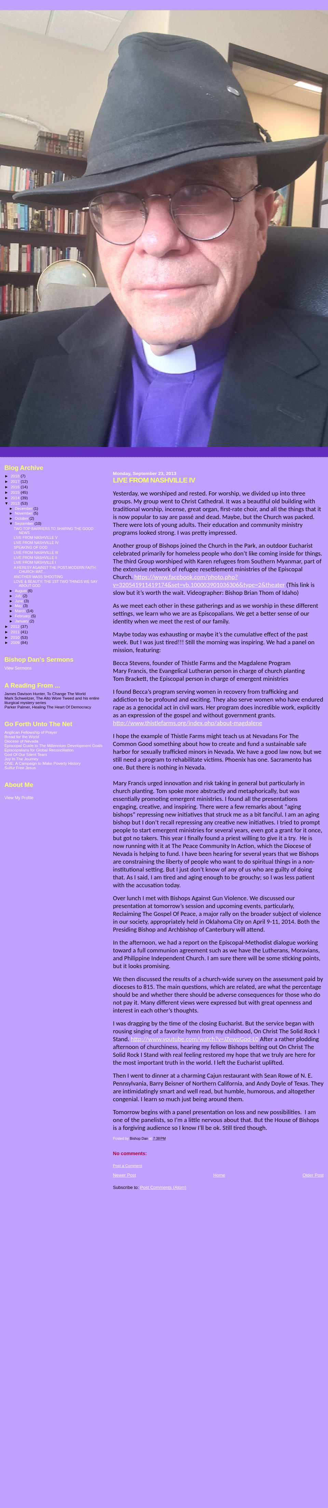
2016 (15, 487)
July (19, 596)
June (19, 601)
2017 (15, 481)
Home (219, 1175)
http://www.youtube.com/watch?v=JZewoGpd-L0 (195, 1039)
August (21, 591)
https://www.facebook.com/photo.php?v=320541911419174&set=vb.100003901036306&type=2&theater (199, 581)
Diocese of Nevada (21, 741)
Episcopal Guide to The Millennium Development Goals (53, 745)
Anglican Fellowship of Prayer (30, 732)
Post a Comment (127, 1166)
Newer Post (124, 1175)
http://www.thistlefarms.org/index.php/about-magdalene (187, 723)
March (21, 611)
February (23, 616)
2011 (15, 632)
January (22, 621)
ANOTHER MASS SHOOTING (38, 577)
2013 (15, 503)
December (24, 508)
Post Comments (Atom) (163, 1187)
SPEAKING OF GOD (30, 547)
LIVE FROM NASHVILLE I (35, 562)
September (25, 523)
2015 (15, 492)
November (24, 513)
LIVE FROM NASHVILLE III (36, 552)
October (22, 518)
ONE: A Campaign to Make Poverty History (42, 763)
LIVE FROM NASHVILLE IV (36, 543)
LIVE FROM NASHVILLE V (35, 537)
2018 (15, 476)
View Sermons (17, 668)
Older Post (313, 1175)
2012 (15, 626)
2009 (15, 642)
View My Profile (18, 797)
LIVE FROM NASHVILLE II (35, 558)
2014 (15, 498)
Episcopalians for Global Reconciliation (39, 750)
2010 (15, 637)
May (19, 606)
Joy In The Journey (21, 759)
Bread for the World (21, 736)
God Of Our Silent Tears (25, 754)
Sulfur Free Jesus (20, 767)
